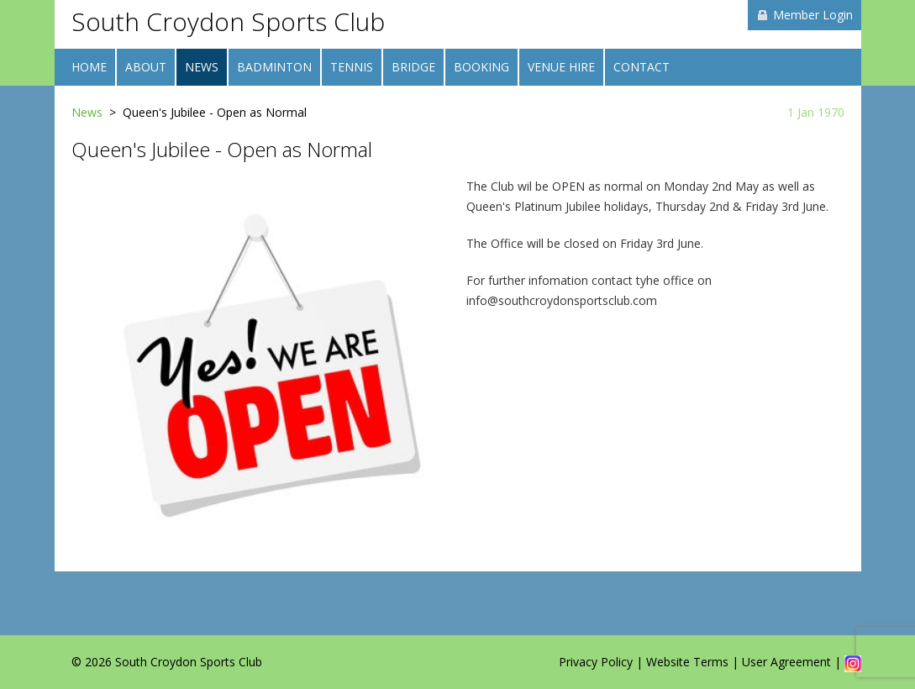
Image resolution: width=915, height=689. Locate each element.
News (87, 112)
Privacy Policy (596, 662)
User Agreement (786, 662)
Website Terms (687, 662)
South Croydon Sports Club (228, 21)
